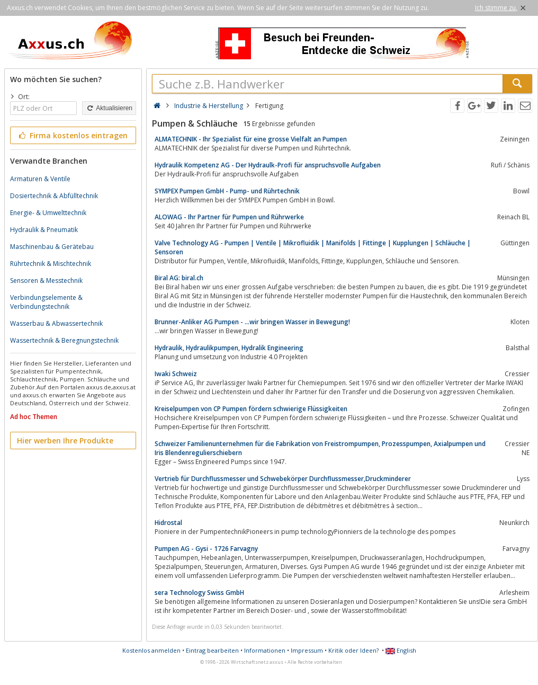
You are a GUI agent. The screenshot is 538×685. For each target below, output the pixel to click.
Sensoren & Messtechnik (46, 280)
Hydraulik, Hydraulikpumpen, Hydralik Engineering (229, 347)
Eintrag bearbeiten (212, 650)
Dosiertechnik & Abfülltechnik (54, 195)
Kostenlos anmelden (151, 650)
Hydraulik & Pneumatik (44, 229)
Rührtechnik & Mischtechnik (50, 263)
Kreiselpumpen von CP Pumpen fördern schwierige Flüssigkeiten (251, 408)
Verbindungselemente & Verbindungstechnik (46, 302)
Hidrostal (168, 522)
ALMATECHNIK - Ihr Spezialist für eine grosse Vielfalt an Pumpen (251, 139)
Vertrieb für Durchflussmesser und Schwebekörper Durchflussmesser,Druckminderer (283, 478)
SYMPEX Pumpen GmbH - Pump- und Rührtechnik (227, 190)
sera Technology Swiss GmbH (199, 592)
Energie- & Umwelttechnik (48, 212)
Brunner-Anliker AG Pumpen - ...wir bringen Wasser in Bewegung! (252, 321)
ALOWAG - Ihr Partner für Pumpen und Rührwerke (229, 216)
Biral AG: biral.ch (179, 277)
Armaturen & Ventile (40, 178)
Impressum (307, 650)
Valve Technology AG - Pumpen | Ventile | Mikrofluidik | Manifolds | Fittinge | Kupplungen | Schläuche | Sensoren (313, 247)
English (400, 650)
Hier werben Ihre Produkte (65, 440)
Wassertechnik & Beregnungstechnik (64, 340)
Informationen (264, 650)
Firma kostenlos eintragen (72, 135)
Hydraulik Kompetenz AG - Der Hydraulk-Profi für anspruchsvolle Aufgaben (268, 165)
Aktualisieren (109, 108)
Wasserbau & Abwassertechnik (56, 323)
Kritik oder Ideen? (353, 650)
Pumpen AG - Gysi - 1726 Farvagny (206, 548)
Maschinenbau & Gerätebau (52, 246)
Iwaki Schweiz (176, 373)
